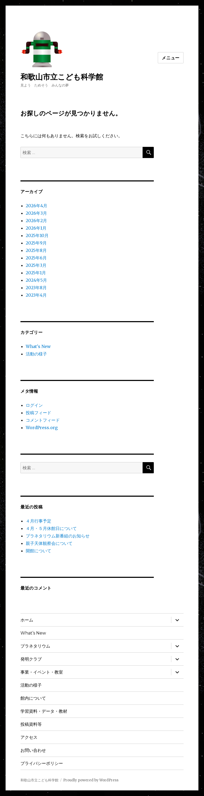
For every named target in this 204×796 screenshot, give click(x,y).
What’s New (33, 633)
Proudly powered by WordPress (90, 780)
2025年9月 (36, 243)
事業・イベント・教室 (41, 672)
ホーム (26, 620)
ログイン (34, 405)
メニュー (171, 57)
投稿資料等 (31, 724)
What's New (38, 346)
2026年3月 (36, 213)
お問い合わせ (33, 750)
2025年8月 (36, 250)
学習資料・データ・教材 (43, 711)
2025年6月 (36, 257)
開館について (38, 550)
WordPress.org (42, 427)
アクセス (28, 737)
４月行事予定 (38, 521)
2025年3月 (36, 265)
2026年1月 (36, 228)
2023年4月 (36, 295)
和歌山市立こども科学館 (61, 76)
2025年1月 (36, 272)
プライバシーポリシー (41, 763)
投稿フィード (38, 412)
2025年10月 (37, 235)
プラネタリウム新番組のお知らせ (58, 535)
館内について (33, 698)
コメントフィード (43, 420)
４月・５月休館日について (51, 528)
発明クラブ (31, 659)
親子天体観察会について (51, 543)
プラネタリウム (35, 646)
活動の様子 (36, 353)
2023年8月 (36, 287)
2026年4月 (36, 205)
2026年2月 (36, 220)
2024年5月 (36, 280)
